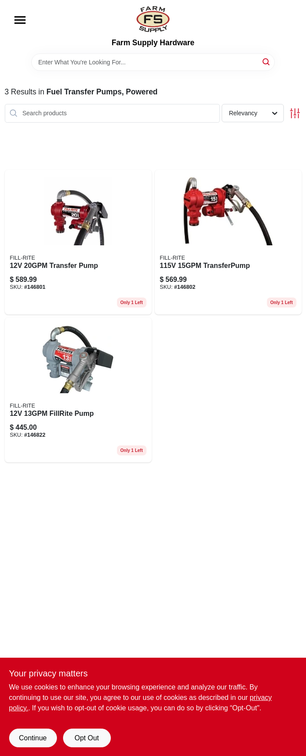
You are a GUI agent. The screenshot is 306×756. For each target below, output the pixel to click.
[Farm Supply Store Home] (153, 19)
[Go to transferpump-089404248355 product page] (228, 242)
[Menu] (20, 20)
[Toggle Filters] (295, 113)
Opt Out (86, 738)
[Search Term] (153, 62)
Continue (33, 738)
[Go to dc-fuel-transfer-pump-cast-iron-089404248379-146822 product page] (78, 390)
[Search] (266, 61)
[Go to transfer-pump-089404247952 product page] (78, 242)
